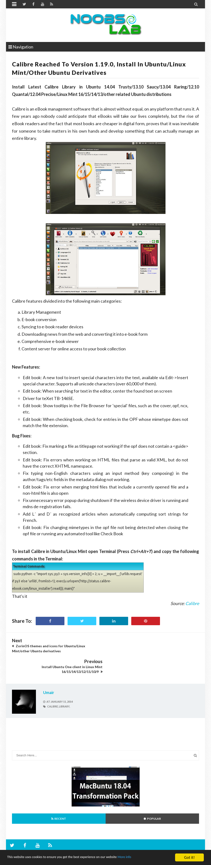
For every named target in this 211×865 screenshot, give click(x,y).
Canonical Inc (81, 844)
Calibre (192, 603)
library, (64, 685)
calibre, (52, 685)
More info (147, 857)
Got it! (189, 857)
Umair (48, 671)
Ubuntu (22, 844)
